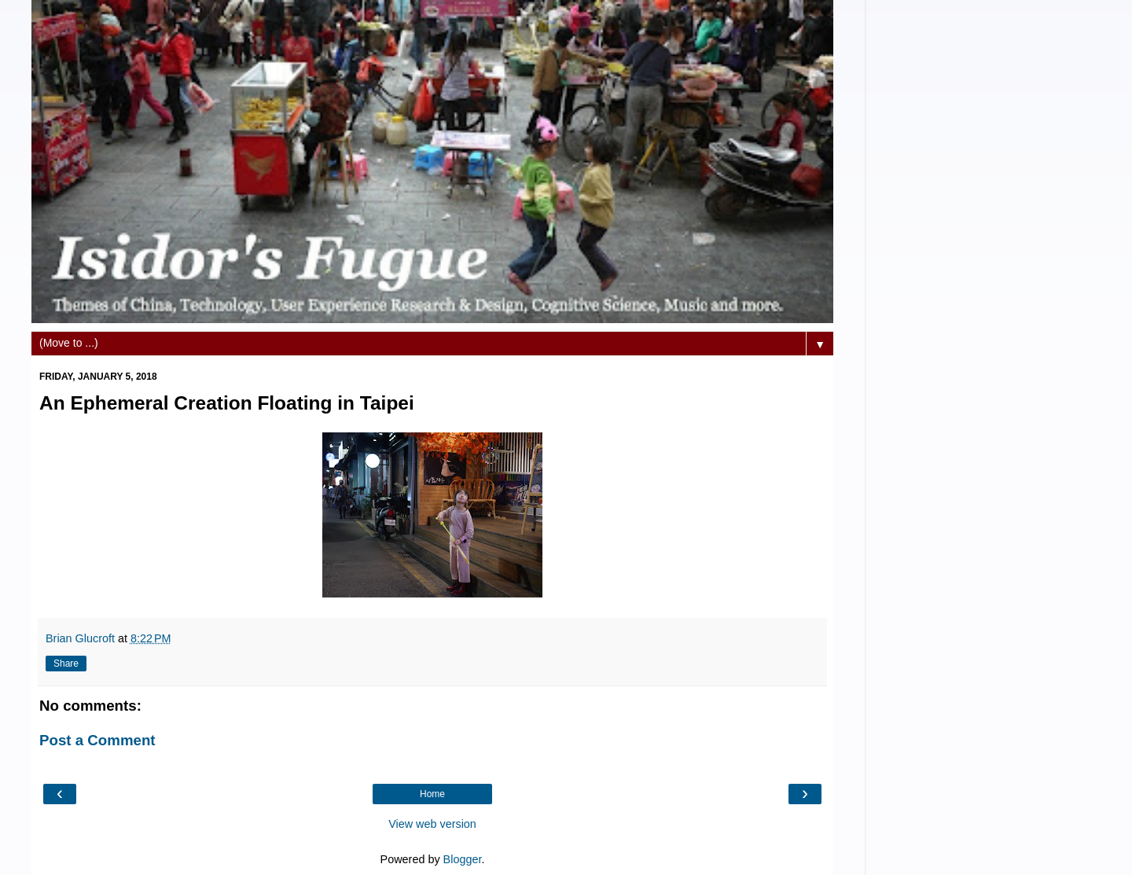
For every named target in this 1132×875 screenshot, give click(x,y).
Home (432, 794)
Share (66, 663)
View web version (432, 824)
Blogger (462, 859)
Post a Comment (97, 740)
